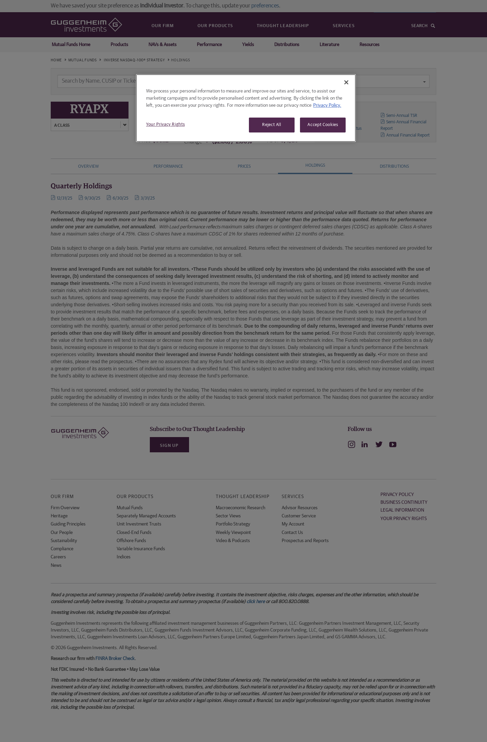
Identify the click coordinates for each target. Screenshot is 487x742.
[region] (246, 108)
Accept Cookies (322, 125)
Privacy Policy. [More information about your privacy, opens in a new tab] (327, 105)
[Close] (346, 82)
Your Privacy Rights (165, 124)
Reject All (271, 125)
